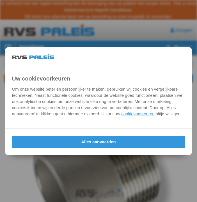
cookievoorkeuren (137, 113)
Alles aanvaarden (98, 141)
